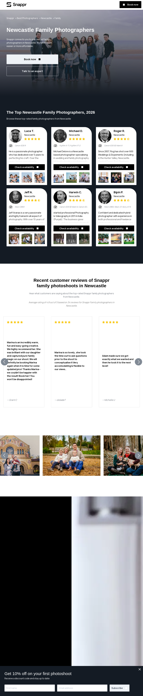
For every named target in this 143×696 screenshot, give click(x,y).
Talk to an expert (32, 71)
